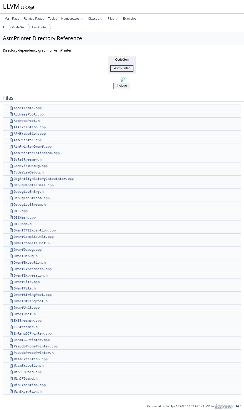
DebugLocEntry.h (29, 191)
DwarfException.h (30, 262)
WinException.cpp (30, 385)
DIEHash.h (23, 224)
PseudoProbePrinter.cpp (36, 346)
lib (4, 27)
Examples (129, 18)
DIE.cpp (21, 211)
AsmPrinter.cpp (28, 140)
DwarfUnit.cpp (27, 307)
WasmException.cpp (31, 359)
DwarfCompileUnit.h (32, 243)
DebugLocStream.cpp (32, 198)
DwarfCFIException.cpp (35, 230)
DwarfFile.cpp (27, 282)
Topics (52, 18)
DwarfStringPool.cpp (33, 295)
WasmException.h (29, 365)
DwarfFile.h (25, 288)
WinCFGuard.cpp (28, 372)
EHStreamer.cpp (28, 320)
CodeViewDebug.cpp (31, 166)
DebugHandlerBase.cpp (34, 185)
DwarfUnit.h (25, 314)
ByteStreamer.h (28, 159)
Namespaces (72, 18)
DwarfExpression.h (31, 275)
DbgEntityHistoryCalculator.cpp (44, 179)
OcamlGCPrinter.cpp (32, 340)
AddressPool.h (27, 121)
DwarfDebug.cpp (28, 249)
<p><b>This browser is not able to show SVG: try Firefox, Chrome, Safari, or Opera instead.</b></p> (122, 71)
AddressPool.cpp (29, 114)
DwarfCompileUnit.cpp (34, 237)
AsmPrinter (39, 27)
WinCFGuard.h (26, 378)
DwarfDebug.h (26, 256)
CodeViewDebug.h (29, 172)
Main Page (12, 18)
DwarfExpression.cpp (33, 269)
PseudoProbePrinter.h (34, 353)
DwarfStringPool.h (31, 301)
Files (112, 18)
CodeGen (18, 27)
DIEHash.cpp (25, 217)
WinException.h (28, 391)
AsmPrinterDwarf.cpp (33, 146)
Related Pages (34, 18)
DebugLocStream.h (30, 204)
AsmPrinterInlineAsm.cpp (37, 153)
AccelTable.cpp (28, 108)
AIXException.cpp (30, 127)
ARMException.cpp (30, 133)
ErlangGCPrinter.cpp (33, 333)
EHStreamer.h (26, 327)
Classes (95, 18)
